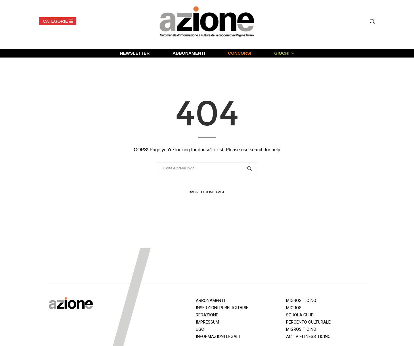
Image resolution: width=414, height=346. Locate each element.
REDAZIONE (207, 315)
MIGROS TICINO (301, 300)
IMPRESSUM (207, 322)
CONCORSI (239, 53)
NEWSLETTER (135, 53)
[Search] (372, 21)
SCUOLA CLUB (300, 315)
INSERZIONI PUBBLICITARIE (222, 307)
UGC (200, 329)
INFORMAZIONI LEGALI (218, 336)
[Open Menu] (57, 21)
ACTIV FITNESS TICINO (308, 336)
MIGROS (294, 307)
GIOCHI (282, 53)
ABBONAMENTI (188, 53)
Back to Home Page (207, 192)
